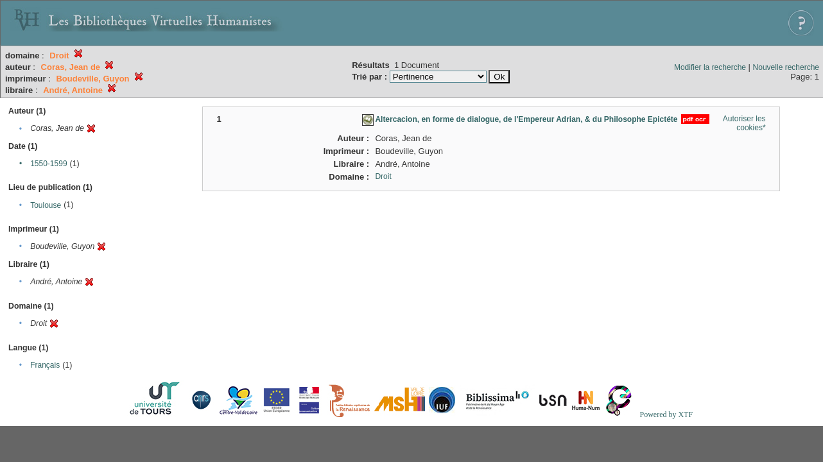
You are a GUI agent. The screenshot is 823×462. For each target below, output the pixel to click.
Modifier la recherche (710, 67)
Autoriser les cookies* (744, 123)
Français (45, 365)
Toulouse (45, 205)
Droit (383, 176)
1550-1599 (48, 163)
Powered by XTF (666, 414)
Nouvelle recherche (786, 67)
